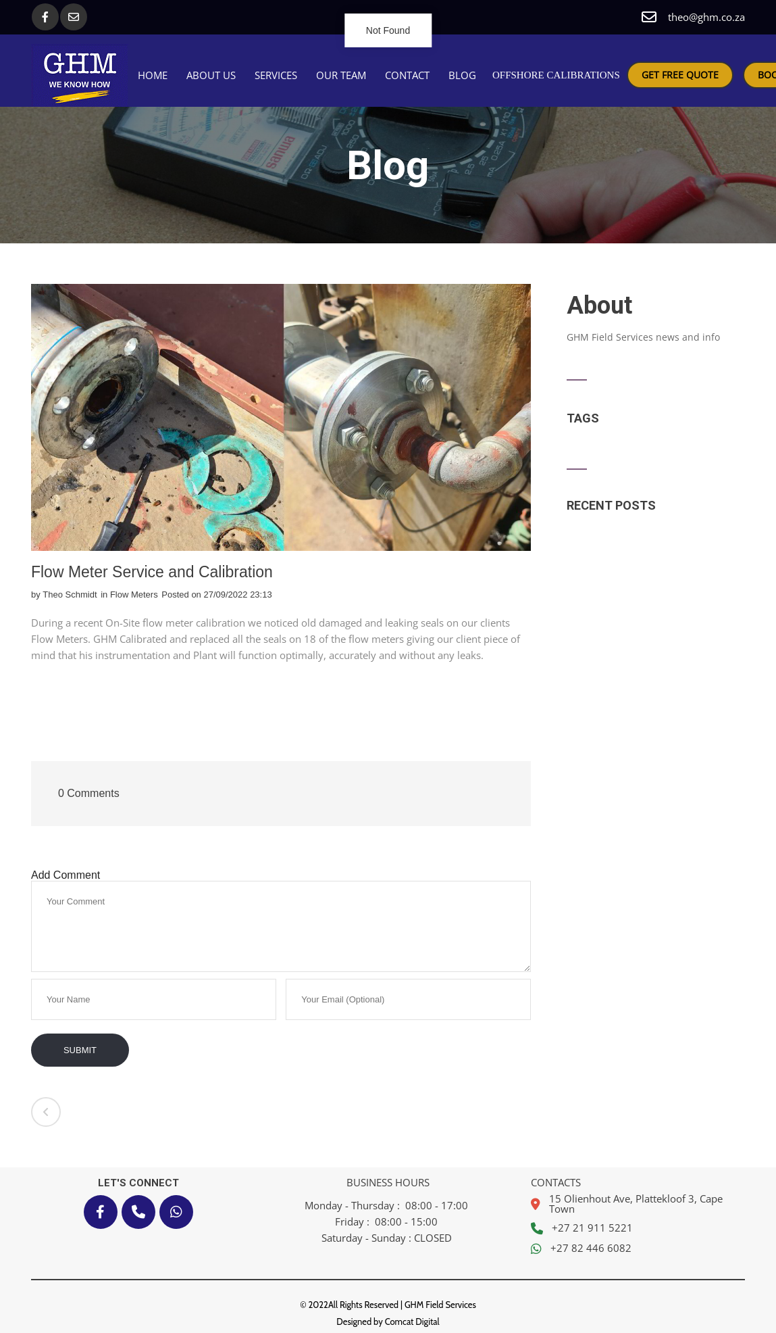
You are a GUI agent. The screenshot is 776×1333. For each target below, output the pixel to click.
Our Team (341, 75)
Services (276, 75)
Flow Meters (134, 594)
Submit (80, 1050)
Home (152, 75)
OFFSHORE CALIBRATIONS (556, 75)
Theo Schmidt (70, 594)
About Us (211, 75)
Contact (407, 75)
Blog (462, 75)
